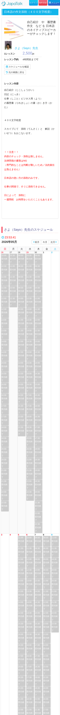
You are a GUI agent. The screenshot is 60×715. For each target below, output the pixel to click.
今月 (45, 242)
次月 (54, 242)
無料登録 (43, 3)
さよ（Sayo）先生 (26, 48)
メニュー (54, 2)
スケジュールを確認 (17, 66)
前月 (36, 242)
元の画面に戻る (15, 72)
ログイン (33, 3)
